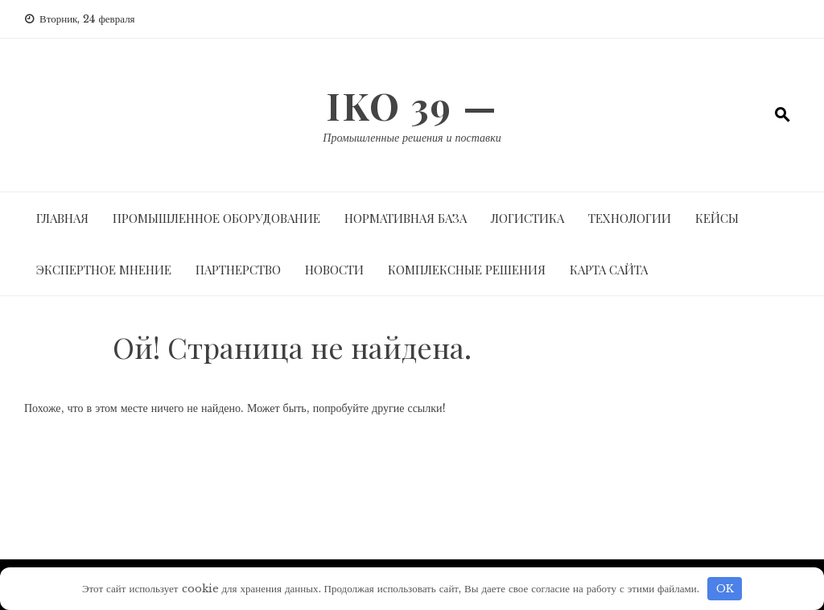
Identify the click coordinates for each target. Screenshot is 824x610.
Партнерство (238, 270)
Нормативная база (405, 218)
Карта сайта (609, 270)
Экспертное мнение (103, 270)
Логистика (527, 218)
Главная (62, 218)
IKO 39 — (412, 105)
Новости (334, 270)
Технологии (629, 218)
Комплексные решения (467, 270)
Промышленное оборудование (216, 218)
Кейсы (717, 218)
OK (725, 589)
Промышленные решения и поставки (412, 137)
